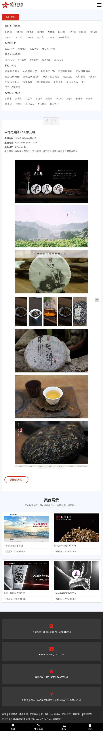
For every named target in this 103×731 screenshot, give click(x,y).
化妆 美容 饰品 (30, 71)
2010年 (51, 37)
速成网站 (23, 714)
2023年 (8, 32)
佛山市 (39, 98)
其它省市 (29, 104)
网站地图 (87, 714)
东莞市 (49, 98)
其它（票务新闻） (13, 87)
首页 (4, 714)
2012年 (29, 37)
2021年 (29, 32)
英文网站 (34, 48)
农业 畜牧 (27, 82)
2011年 (40, 37)
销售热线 (39, 727)
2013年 (19, 37)
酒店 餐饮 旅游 (43, 82)
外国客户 (54, 104)
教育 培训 (80, 76)
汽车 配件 (93, 76)
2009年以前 (63, 37)
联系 (90, 727)
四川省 (8, 104)
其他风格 (58, 60)
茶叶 (83, 82)
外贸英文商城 (48, 48)
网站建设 (12, 714)
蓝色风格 (9, 60)
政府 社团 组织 (65, 71)
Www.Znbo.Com (44, 719)
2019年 (51, 32)
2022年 (19, 32)
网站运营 (66, 714)
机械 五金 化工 (12, 82)
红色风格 (34, 60)
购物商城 (21, 48)
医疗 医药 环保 (12, 76)
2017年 (72, 32)
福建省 (79, 98)
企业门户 (9, 48)
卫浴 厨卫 (58, 82)
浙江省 (89, 98)
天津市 (18, 104)
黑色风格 (21, 60)
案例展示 (34, 714)
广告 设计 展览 (83, 71)
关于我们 (45, 714)
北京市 (28, 98)
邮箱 (64, 727)
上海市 (69, 98)
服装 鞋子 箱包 (12, 71)
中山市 (59, 98)
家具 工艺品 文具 (51, 76)
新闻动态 (55, 714)
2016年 (82, 32)
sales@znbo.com (55, 654)
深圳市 (18, 98)
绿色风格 (46, 60)
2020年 (40, 32)
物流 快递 (67, 76)
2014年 (8, 37)
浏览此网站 (16, 479)
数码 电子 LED (48, 71)
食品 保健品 (72, 82)
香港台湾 (42, 104)
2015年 (93, 32)
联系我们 (77, 714)
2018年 (61, 32)
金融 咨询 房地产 (31, 76)
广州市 (8, 98)
